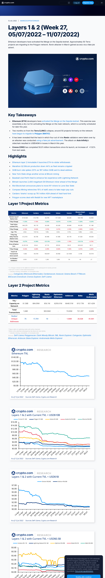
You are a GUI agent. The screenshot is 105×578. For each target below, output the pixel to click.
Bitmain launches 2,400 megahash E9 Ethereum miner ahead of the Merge (44, 182)
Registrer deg (88, 3)
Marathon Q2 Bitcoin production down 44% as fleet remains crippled (42, 166)
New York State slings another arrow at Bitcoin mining (35, 174)
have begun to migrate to (31, 134)
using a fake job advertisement (49, 140)
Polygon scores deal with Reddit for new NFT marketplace (37, 197)
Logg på (76, 3)
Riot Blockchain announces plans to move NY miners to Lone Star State (43, 186)
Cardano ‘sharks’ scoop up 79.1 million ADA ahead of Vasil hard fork (41, 193)
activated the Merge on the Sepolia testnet (60, 121)
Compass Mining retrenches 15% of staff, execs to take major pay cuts (43, 190)
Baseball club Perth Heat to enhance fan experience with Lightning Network (45, 178)
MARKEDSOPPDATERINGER (29, 21)
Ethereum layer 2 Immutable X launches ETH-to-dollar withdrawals (41, 162)
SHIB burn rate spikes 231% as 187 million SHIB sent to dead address (42, 170)
